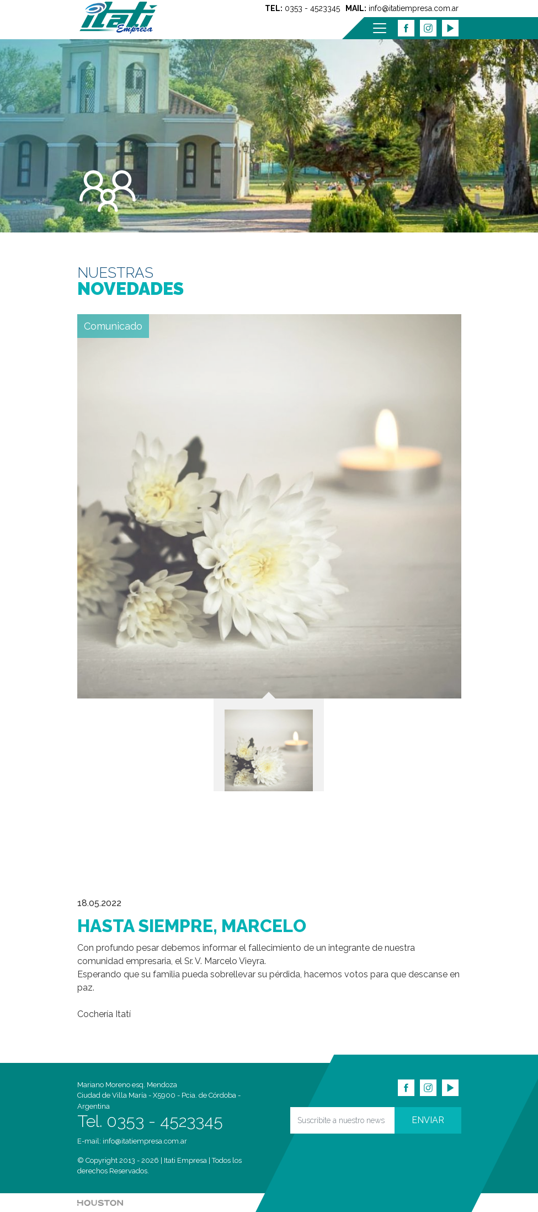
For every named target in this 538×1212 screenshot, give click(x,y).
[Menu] (379, 28)
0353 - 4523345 (312, 8)
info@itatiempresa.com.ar (414, 8)
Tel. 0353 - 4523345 (150, 1121)
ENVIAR (428, 1120)
